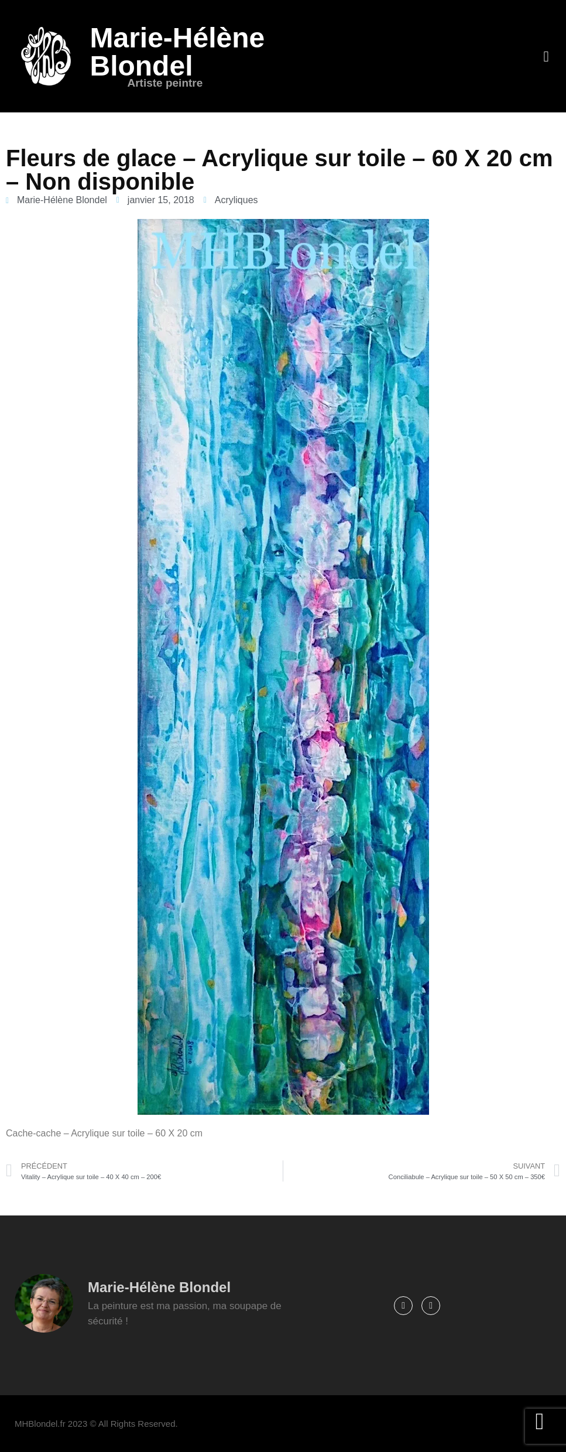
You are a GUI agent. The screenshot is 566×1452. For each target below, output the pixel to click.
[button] (546, 56)
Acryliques (236, 200)
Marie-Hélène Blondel (177, 51)
